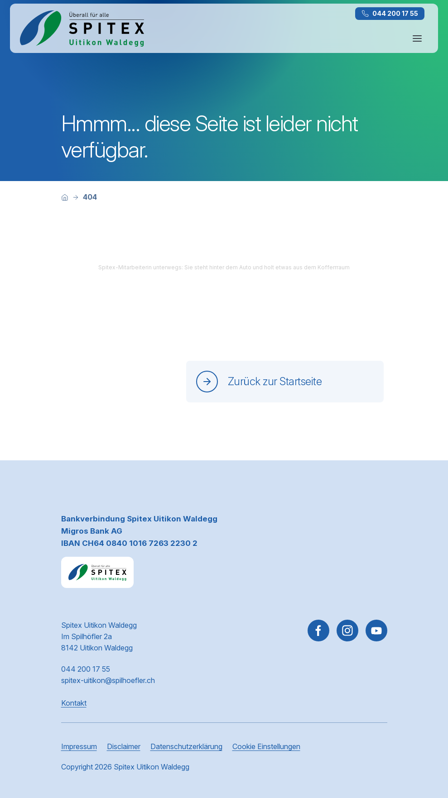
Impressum (79, 746)
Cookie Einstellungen (266, 746)
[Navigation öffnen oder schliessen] (417, 38)
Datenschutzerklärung (186, 746)
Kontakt (74, 702)
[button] (422, 740)
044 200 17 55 (389, 13)
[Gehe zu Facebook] (318, 630)
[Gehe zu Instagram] (347, 630)
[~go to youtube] (376, 630)
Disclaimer (123, 746)
